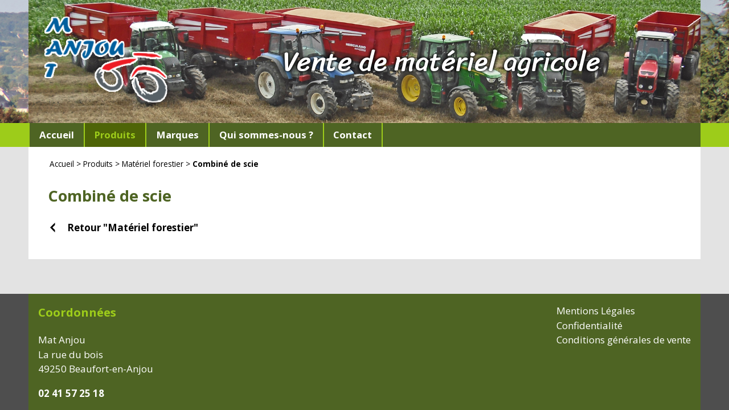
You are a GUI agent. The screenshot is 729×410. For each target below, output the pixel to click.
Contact (352, 134)
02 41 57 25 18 (71, 393)
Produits (98, 163)
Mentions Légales (595, 310)
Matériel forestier (152, 163)
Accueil (56, 134)
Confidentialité (589, 325)
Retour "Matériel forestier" (132, 227)
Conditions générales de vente (623, 339)
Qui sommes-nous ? (266, 134)
